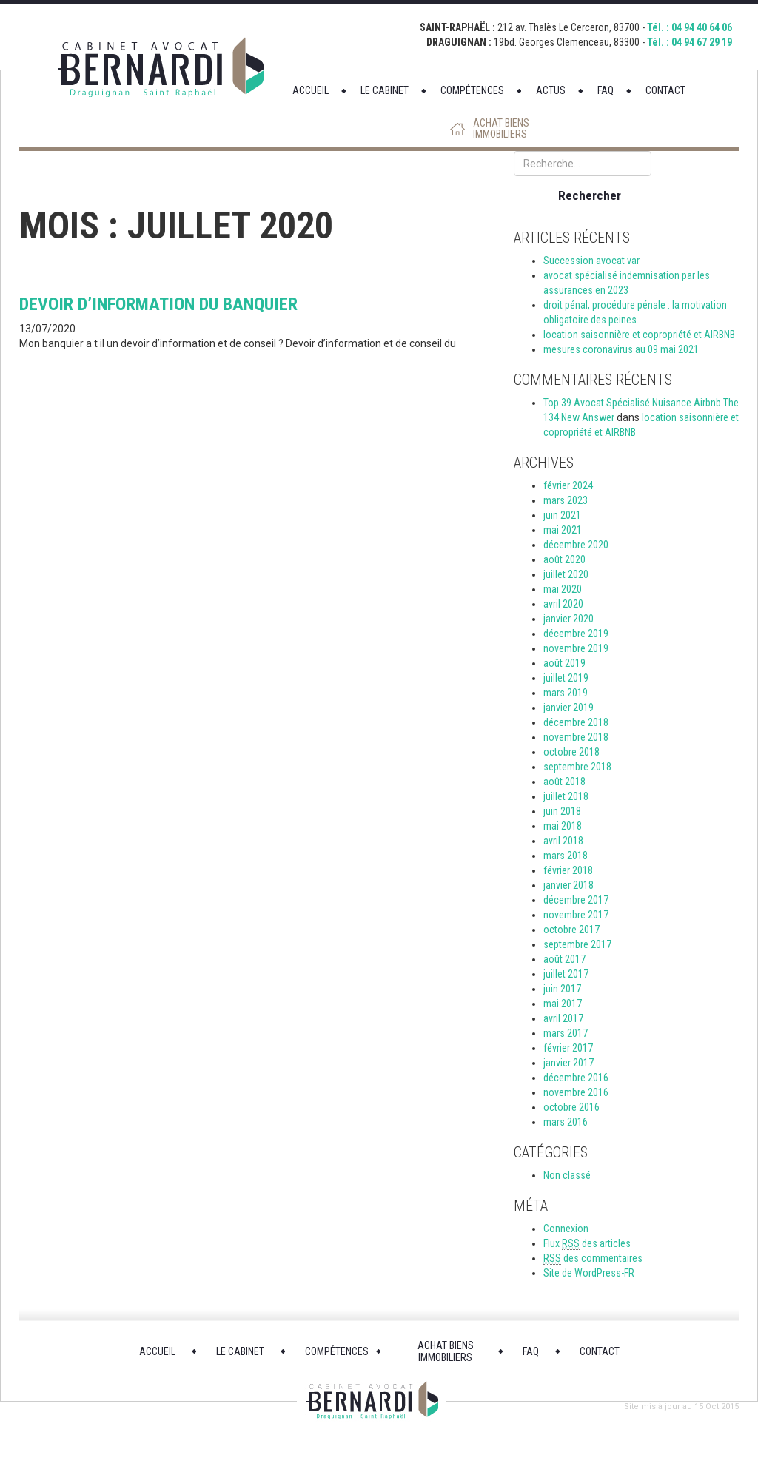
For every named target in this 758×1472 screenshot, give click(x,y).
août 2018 (564, 781)
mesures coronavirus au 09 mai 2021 (621, 349)
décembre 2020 (575, 545)
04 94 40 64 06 (701, 27)
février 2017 (568, 1048)
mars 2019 (565, 693)
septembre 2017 (577, 944)
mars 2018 (565, 855)
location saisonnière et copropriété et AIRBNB (639, 334)
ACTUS (551, 90)
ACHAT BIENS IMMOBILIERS (501, 129)
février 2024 (568, 485)
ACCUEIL (310, 90)
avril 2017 (563, 1018)
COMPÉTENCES (472, 90)
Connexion (565, 1228)
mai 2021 (562, 530)
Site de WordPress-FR (588, 1273)
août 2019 (564, 663)
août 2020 (564, 559)
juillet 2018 (565, 796)
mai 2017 (562, 1003)
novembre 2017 (575, 915)
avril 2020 (563, 604)
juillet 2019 (565, 678)
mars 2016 (565, 1122)
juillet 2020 (565, 574)
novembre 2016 (575, 1092)
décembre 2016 (575, 1077)
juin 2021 (562, 515)
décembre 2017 (575, 900)
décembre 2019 (575, 633)
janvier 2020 (568, 619)
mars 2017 (565, 1033)
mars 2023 (565, 500)
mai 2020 (562, 589)
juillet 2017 (565, 974)
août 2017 (564, 959)
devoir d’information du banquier (158, 304)
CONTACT (665, 90)
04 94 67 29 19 (701, 42)
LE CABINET (384, 90)
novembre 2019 (575, 648)
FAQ (605, 90)
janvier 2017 (568, 1063)
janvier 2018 (568, 885)
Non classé (567, 1175)
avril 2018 (563, 841)
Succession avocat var (591, 260)
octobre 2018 (571, 752)
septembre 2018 (577, 767)
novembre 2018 (575, 737)
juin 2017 (562, 989)
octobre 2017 (571, 929)
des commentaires (593, 1258)
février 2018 (568, 870)
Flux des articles (587, 1243)
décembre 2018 (575, 722)
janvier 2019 (568, 707)
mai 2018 (562, 826)
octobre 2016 (571, 1107)
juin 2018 (562, 811)
